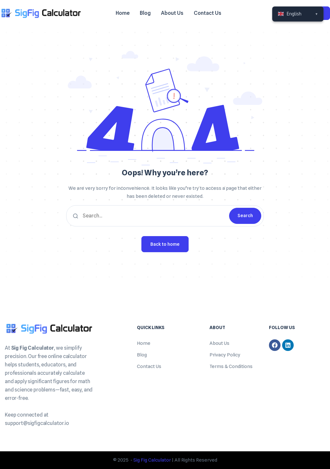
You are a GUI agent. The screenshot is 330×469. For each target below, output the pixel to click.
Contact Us (149, 366)
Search (245, 215)
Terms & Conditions (231, 366)
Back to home (165, 244)
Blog (142, 355)
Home (143, 343)
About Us (219, 343)
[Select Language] (298, 14)
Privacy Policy (225, 355)
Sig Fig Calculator (152, 460)
